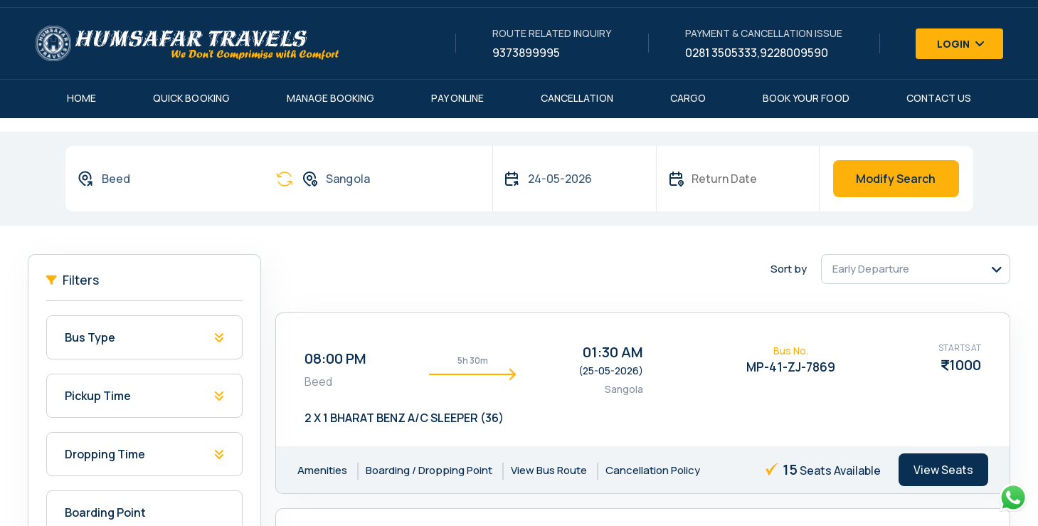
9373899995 (526, 53)
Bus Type (90, 337)
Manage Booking (331, 98)
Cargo (688, 98)
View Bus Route (549, 470)
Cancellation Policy (652, 470)
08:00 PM (335, 358)
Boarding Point (105, 512)
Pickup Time (98, 396)
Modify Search (896, 178)
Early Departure (870, 268)
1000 (965, 364)
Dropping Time (105, 454)
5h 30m (472, 360)
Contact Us (939, 98)
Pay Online (457, 98)
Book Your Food (806, 98)
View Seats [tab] (943, 470)
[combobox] (163, 178)
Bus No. (790, 350)
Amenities (322, 470)
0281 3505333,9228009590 (756, 53)
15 (790, 469)
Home (81, 98)
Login (961, 44)
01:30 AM (613, 352)
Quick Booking (191, 98)
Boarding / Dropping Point (429, 470)
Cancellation (577, 98)
